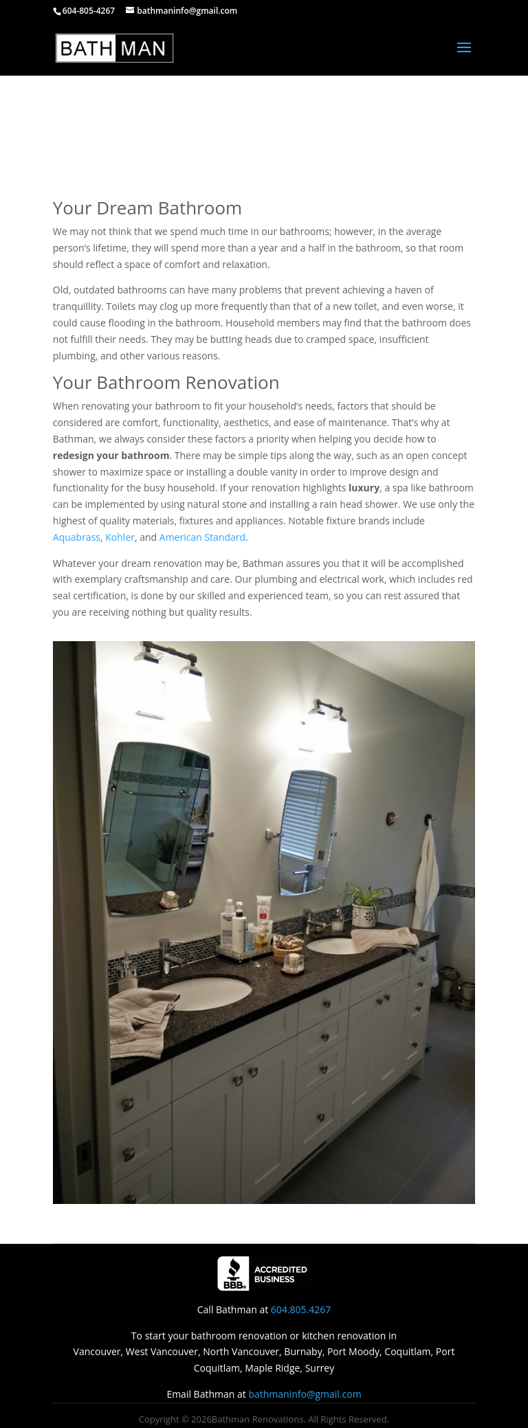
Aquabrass (76, 537)
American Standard (202, 537)
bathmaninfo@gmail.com (304, 1394)
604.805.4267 (301, 1309)
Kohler (120, 537)
